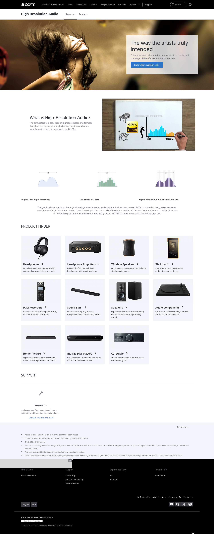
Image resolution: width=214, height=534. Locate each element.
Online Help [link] (70, 475)
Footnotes (182, 427)
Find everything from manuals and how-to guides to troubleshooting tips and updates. (40, 411)
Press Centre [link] (160, 475)
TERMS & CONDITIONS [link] (29, 518)
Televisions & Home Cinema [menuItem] (53, 4)
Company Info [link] (175, 497)
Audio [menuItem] (69, 4)
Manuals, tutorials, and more (41, 418)
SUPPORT (39, 405)
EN (33, 504)
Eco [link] (111, 475)
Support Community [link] (74, 479)
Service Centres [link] (72, 483)
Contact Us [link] (188, 497)
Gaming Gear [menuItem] (81, 4)
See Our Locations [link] (29, 475)
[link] (70, 14)
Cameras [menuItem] (93, 4)
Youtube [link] (113, 479)
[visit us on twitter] (184, 504)
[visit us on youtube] (171, 504)
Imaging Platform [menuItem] (108, 4)
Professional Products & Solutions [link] (151, 497)
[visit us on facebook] (178, 504)
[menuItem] (148, 4)
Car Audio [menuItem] (122, 4)
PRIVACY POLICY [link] (46, 518)
